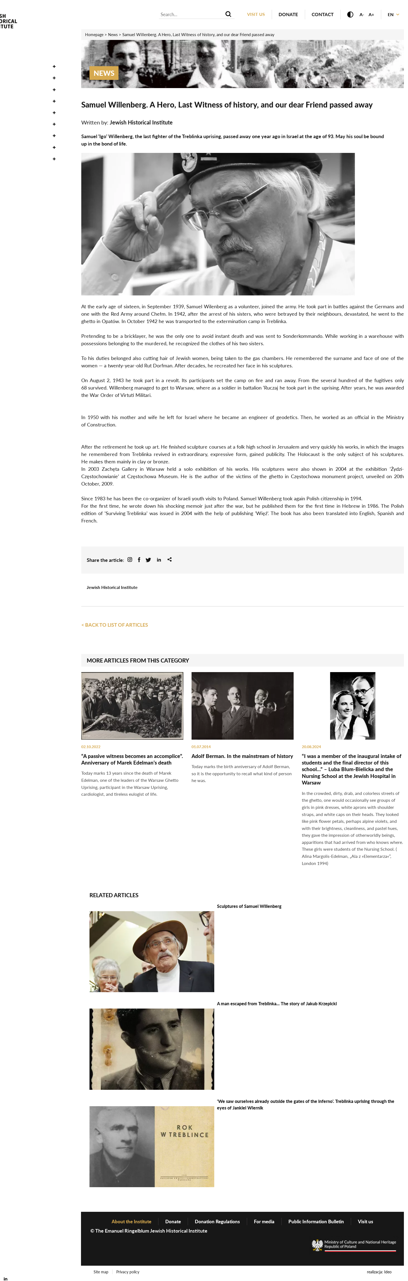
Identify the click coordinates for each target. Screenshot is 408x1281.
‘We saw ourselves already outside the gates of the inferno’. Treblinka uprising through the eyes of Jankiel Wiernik (305, 1105)
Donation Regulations (216, 1223)
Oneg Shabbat (22, 59)
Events (13, 48)
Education (17, 105)
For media (265, 1223)
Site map (101, 1273)
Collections (20, 71)
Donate (285, 15)
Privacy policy (128, 1273)
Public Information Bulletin (319, 1223)
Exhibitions (18, 94)
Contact (320, 15)
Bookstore (18, 152)
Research (16, 82)
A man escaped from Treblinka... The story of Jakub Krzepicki (277, 1005)
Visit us (253, 15)
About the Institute (29, 140)
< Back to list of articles (114, 625)
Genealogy (18, 129)
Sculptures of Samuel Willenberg (249, 908)
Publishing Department (34, 117)
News (11, 36)
